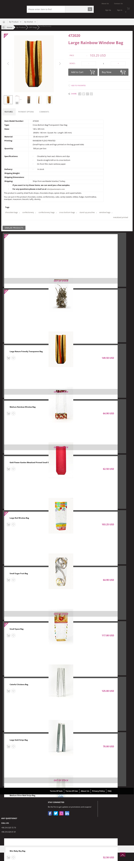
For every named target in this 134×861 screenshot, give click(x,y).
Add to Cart (83, 71)
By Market (28, 21)
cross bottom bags (67, 212)
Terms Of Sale (56, 790)
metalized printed (12, 217)
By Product (13, 21)
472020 (74, 35)
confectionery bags (47, 212)
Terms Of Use (72, 790)
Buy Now (114, 71)
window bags (104, 212)
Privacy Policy (98, 790)
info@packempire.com (55, 189)
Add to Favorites (78, 85)
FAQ (109, 790)
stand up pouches (87, 212)
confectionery (28, 212)
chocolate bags (11, 212)
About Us (85, 790)
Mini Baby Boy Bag (17, 851)
